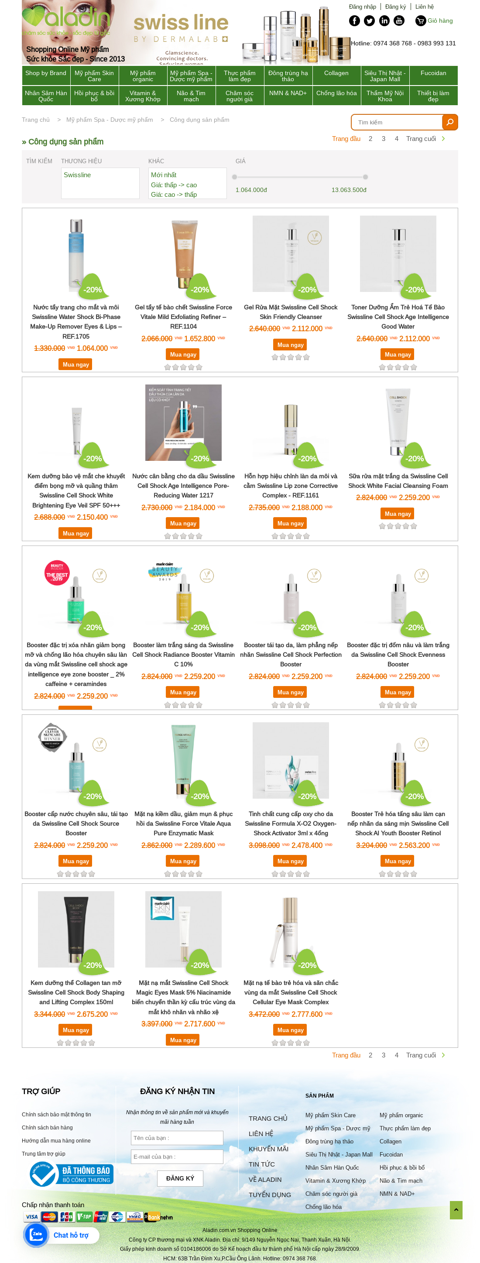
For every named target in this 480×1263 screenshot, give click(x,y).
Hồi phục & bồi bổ (94, 96)
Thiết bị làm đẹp (433, 96)
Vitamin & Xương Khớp (143, 96)
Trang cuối (421, 138)
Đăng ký (395, 6)
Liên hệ (424, 6)
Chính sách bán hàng (47, 1127)
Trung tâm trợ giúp (43, 1153)
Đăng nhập (362, 6)
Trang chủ (36, 119)
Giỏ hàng (440, 20)
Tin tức (262, 1164)
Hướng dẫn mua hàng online (56, 1140)
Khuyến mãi (268, 1149)
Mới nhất (163, 174)
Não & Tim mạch (191, 96)
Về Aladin (265, 1179)
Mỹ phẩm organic (143, 75)
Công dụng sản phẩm (200, 119)
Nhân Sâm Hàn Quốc (46, 96)
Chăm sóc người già (240, 96)
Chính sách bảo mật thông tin (56, 1114)
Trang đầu (346, 138)
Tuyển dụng (270, 1194)
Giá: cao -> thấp (174, 194)
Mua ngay (76, 364)
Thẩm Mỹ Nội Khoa (385, 96)
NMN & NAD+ (288, 92)
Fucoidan (433, 72)
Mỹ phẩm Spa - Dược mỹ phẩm (191, 75)
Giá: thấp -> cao (174, 185)
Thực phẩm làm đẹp (240, 75)
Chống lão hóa (336, 92)
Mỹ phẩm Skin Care (94, 75)
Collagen (336, 72)
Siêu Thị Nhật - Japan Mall (385, 75)
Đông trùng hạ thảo (288, 75)
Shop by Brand (45, 72)
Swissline (77, 174)
